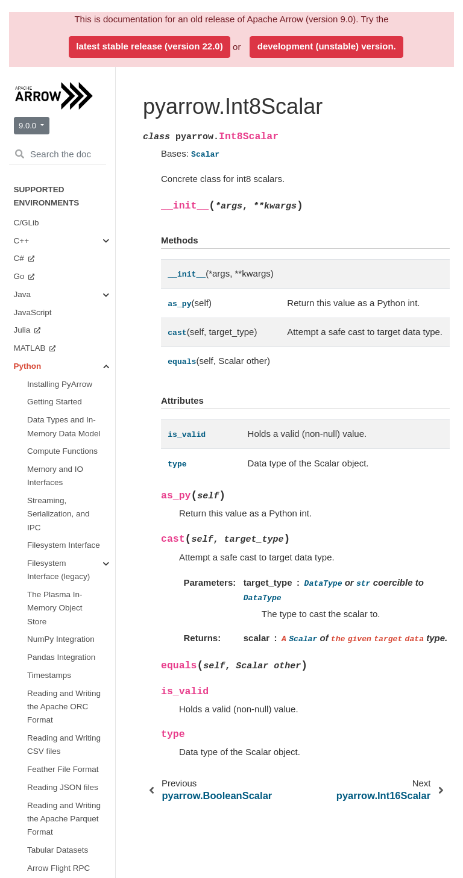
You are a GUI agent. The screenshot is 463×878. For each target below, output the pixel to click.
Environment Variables (50, 107)
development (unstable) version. (326, 46)
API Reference (55, 131)
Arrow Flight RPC (45, 845)
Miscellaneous (67, 530)
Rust (23, 620)
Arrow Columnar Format (57, 827)
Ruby (24, 602)
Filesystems (62, 418)
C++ (22, 683)
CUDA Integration (60, 506)
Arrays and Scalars (62, 188)
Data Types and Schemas (69, 156)
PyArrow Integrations (48, 75)
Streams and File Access (64, 282)
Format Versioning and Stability (55, 803)
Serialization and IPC (71, 344)
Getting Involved (56, 548)
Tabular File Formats (62, 394)
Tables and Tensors (60, 313)
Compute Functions (59, 250)
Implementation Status (54, 638)
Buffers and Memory (62, 219)
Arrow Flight (62, 369)
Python (28, 719)
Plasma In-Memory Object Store (68, 468)
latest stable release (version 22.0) (149, 46)
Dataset (55, 436)
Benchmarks (49, 566)
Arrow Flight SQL (45, 863)
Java (23, 701)
